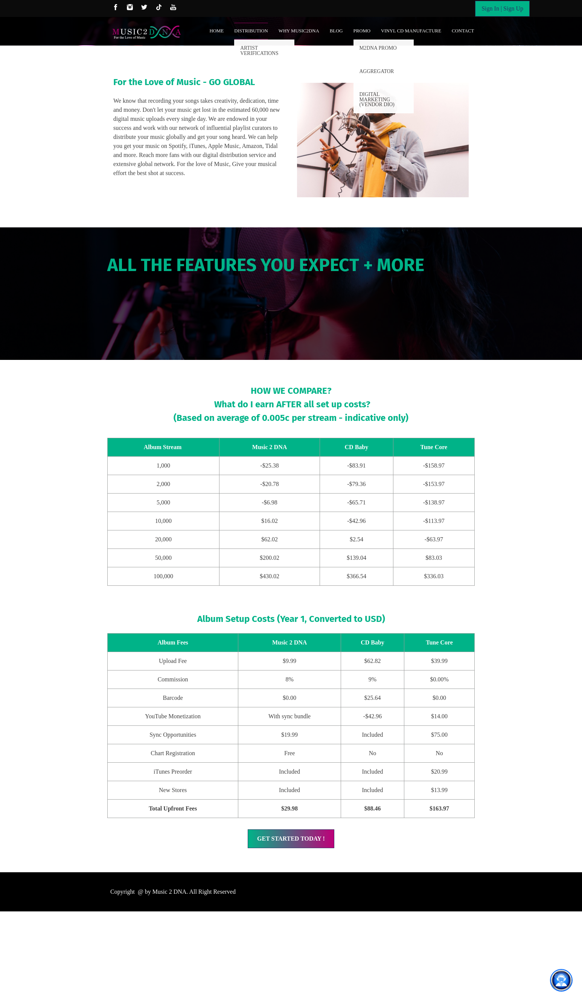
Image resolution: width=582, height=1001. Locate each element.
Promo (362, 31)
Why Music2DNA (299, 31)
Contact (463, 31)
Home (217, 31)
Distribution (251, 31)
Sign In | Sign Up (502, 8)
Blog (336, 31)
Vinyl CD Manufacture (411, 31)
